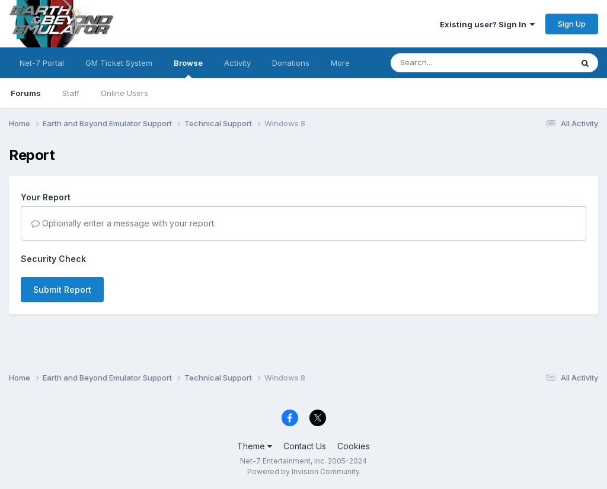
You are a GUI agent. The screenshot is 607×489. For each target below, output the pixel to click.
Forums (26, 93)
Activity (237, 63)
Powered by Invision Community (303, 471)
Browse (188, 68)
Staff (70, 93)
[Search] (449, 62)
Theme (254, 446)
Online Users (124, 93)
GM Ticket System (118, 63)
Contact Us (304, 446)
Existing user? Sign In (487, 24)
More (340, 63)
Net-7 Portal (42, 63)
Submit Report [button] (62, 290)
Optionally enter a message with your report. (123, 223)
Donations (290, 63)
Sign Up (572, 23)
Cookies (353, 446)
